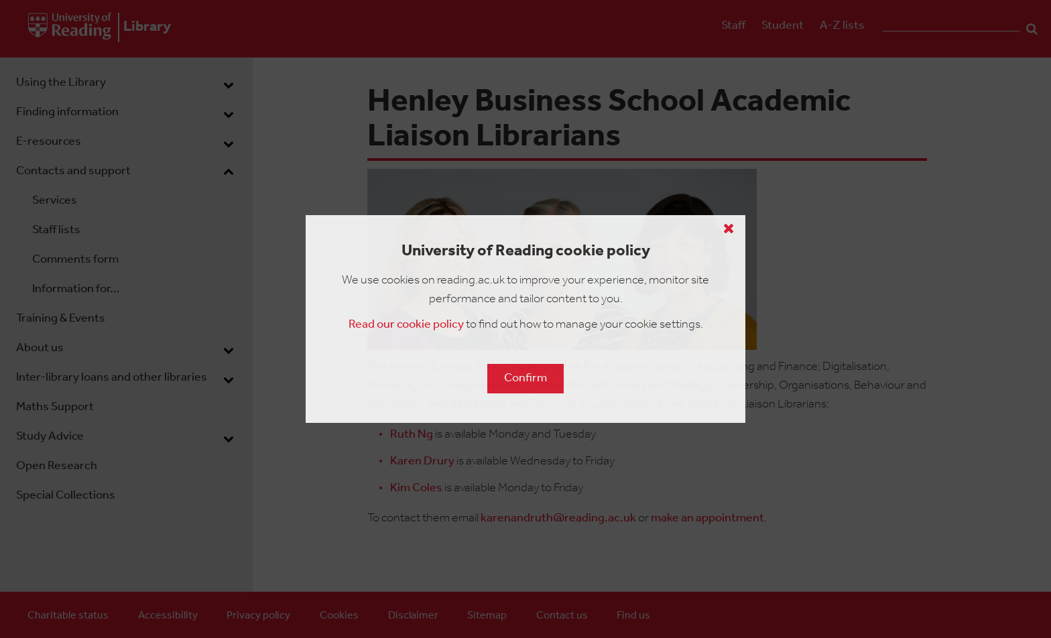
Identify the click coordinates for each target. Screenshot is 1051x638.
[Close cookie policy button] (729, 228)
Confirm (525, 378)
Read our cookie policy (406, 324)
